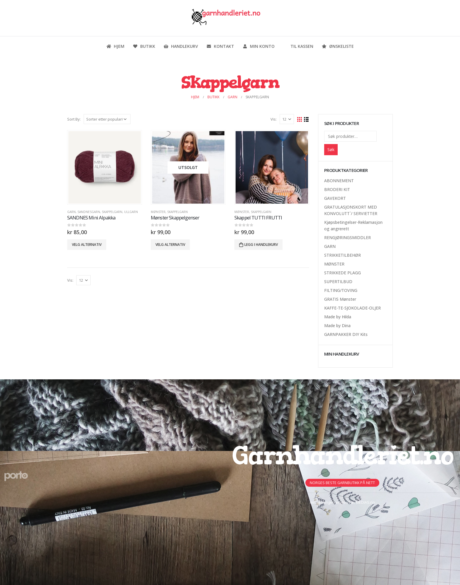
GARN (71, 212)
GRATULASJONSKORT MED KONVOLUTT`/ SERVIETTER (350, 210)
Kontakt (220, 46)
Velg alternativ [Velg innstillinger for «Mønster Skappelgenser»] (170, 244)
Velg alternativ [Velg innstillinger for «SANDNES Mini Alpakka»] (87, 244)
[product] (104, 167)
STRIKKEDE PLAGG (342, 272)
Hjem (115, 46)
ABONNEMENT (339, 180)
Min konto (258, 46)
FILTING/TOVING (340, 290)
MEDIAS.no (365, 502)
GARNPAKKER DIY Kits (346, 334)
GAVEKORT (335, 198)
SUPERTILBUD (338, 281)
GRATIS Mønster (340, 299)
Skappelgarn (112, 212)
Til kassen (298, 46)
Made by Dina (337, 325)
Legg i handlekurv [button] (261, 244)
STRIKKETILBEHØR (342, 255)
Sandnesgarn (88, 212)
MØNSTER (158, 212)
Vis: (273, 119)
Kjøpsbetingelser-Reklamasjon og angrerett (353, 225)
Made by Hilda (337, 316)
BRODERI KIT (337, 189)
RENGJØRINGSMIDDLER (347, 237)
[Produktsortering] (107, 119)
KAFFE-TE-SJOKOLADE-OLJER (352, 308)
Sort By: (74, 119)
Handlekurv (180, 46)
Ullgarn (131, 212)
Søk (330, 149)
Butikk (144, 46)
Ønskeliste (338, 46)
